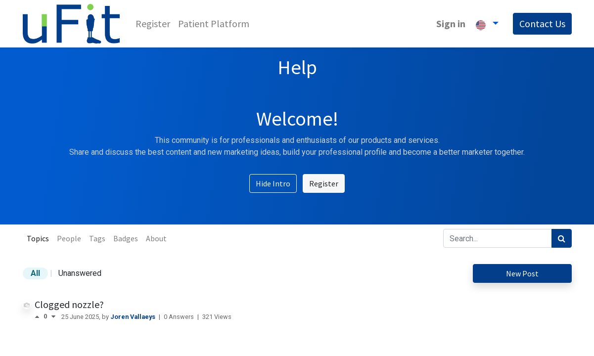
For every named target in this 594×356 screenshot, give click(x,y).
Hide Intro (273, 183)
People (69, 238)
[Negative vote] (53, 317)
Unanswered (79, 273)
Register (323, 183)
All (35, 273)
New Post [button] (522, 273)
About (156, 238)
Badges (125, 238)
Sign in (450, 23)
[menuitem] (153, 23)
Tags (97, 238)
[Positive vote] (39, 317)
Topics (38, 238)
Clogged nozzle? (69, 304)
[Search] (561, 238)
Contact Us (542, 23)
